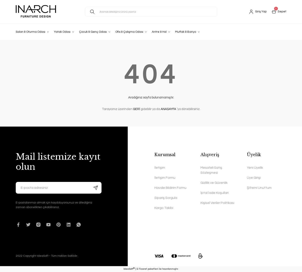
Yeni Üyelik (255, 167)
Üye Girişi (254, 177)
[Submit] (96, 188)
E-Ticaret (142, 269)
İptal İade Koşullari (214, 192)
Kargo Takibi (163, 208)
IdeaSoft (129, 269)
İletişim (159, 167)
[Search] (151, 12)
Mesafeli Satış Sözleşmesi (211, 170)
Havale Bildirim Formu (170, 187)
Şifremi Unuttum (259, 187)
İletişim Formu (164, 177)
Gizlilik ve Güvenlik (214, 182)
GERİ (136, 109)
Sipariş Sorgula (165, 197)
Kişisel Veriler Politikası (217, 203)
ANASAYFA (168, 109)
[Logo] (36, 11)
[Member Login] (258, 12)
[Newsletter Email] (59, 188)
